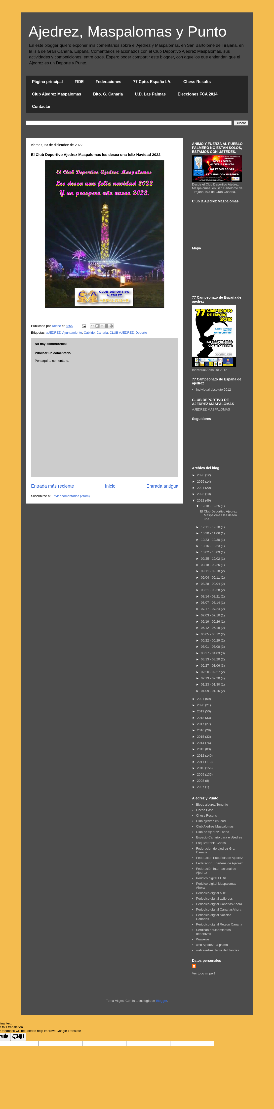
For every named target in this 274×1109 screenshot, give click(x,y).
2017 (201, 724)
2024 (201, 488)
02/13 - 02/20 (211, 678)
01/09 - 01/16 (211, 691)
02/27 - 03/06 (211, 665)
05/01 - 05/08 (211, 646)
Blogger (161, 1001)
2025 (201, 481)
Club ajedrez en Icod (211, 821)
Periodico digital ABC (211, 893)
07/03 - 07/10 (211, 615)
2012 (201, 755)
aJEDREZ (53, 332)
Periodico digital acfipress (214, 898)
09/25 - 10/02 (211, 558)
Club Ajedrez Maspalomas (56, 94)
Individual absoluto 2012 (213, 389)
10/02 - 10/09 (211, 552)
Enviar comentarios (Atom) (70, 496)
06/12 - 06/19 (211, 628)
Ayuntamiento (72, 332)
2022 (201, 500)
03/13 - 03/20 (211, 659)
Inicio (110, 486)
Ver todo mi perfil (204, 973)
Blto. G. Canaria (108, 94)
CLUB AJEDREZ (122, 332)
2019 (201, 711)
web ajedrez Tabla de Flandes (217, 950)
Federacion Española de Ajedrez (219, 858)
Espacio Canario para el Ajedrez (219, 837)
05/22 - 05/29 (211, 640)
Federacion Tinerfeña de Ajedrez (219, 863)
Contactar (41, 106)
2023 (201, 494)
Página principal (47, 82)
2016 (201, 730)
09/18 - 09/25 (211, 565)
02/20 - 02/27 (211, 672)
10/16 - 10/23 (211, 546)
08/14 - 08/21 (211, 596)
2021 (201, 699)
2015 (201, 737)
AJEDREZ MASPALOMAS (211, 409)
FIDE (79, 82)
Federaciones (108, 82)
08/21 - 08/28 (211, 590)
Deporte (141, 332)
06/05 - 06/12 (211, 634)
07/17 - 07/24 (211, 609)
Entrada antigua (162, 486)
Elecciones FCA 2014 (197, 94)
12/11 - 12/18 (211, 527)
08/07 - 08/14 (211, 602)
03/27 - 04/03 (211, 653)
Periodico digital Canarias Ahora (219, 904)
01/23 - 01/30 (211, 684)
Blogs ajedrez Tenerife (212, 804)
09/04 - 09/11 (211, 577)
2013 (201, 749)
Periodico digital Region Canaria (219, 924)
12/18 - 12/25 (211, 506)
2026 (201, 475)
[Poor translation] (18, 1037)
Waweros (202, 939)
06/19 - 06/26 (211, 621)
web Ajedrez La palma (212, 945)
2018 (201, 718)
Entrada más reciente (52, 486)
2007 (201, 787)
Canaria (102, 332)
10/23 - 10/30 (211, 540)
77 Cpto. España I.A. (152, 82)
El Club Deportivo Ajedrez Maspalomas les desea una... (218, 515)
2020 (201, 705)
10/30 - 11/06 (211, 533)
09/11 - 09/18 (211, 571)
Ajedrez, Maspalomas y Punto (128, 31)
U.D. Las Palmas (150, 94)
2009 (201, 774)
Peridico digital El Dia (211, 878)
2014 (201, 743)
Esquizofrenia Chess (211, 843)
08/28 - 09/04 (211, 584)
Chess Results (197, 82)
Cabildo (89, 332)
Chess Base (204, 810)
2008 (201, 781)
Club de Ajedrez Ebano (212, 832)
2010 (201, 768)
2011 (201, 762)
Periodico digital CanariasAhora (218, 909)
